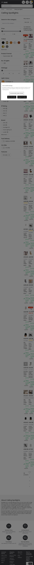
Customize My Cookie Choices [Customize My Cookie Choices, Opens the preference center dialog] (16, 93)
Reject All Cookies (12, 97)
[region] (17, 91)
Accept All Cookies (22, 97)
